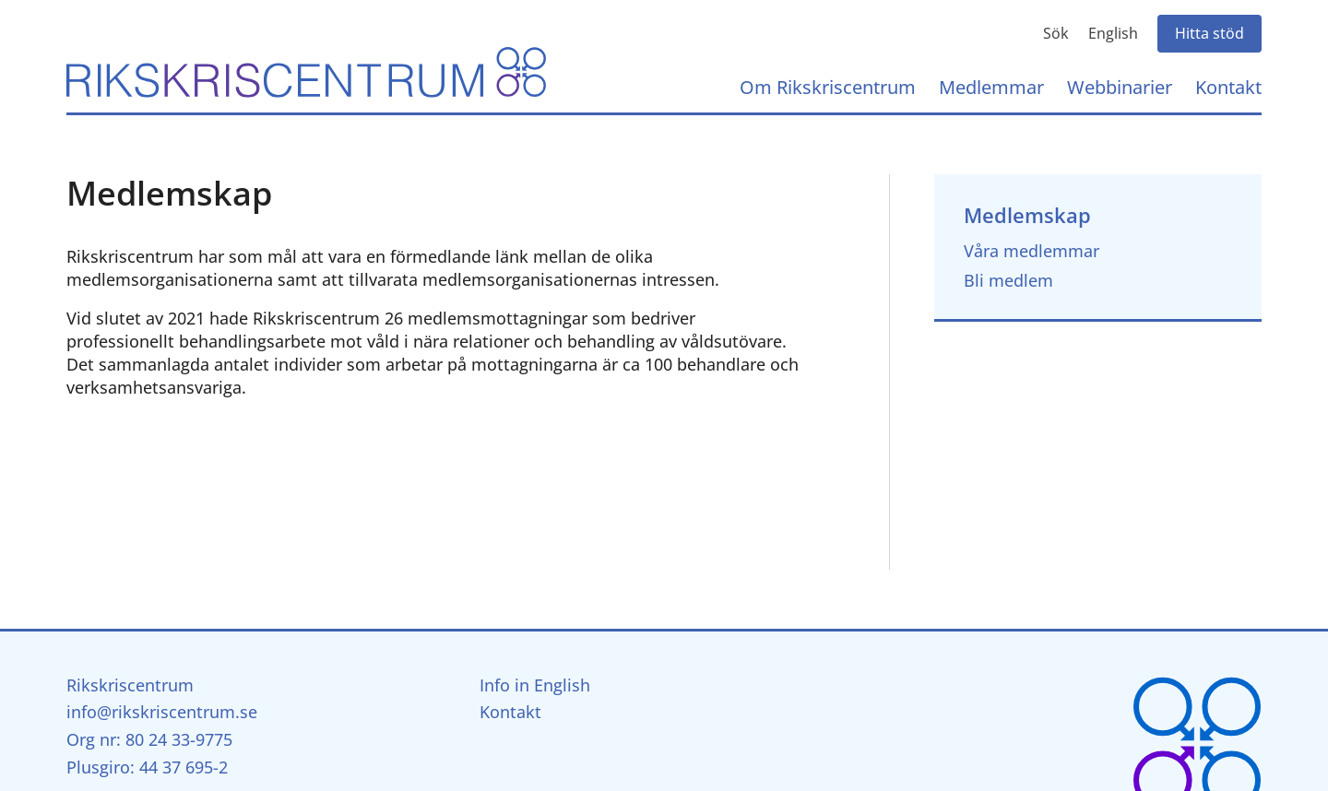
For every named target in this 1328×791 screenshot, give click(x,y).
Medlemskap (1027, 215)
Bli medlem (1008, 280)
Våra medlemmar (1031, 251)
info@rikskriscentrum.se (161, 712)
